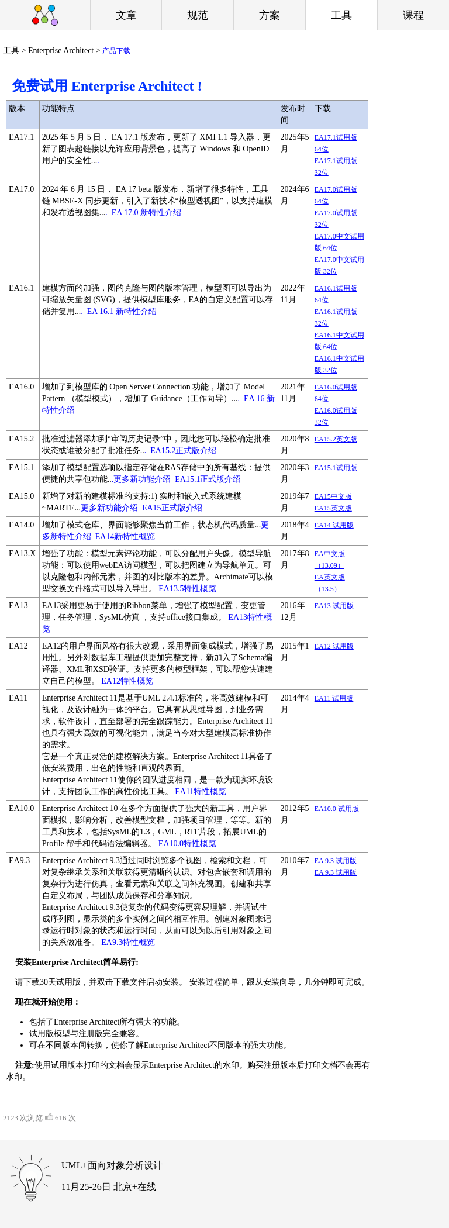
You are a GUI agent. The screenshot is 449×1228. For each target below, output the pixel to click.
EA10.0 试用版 (337, 809)
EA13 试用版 (334, 606)
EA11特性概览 (200, 791)
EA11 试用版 (334, 698)
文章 (126, 15)
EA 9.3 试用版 (336, 861)
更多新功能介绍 (109, 507)
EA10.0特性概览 (187, 843)
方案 (269, 15)
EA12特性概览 (127, 681)
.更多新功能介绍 (141, 479)
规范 (197, 15)
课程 (413, 15)
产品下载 (116, 51)
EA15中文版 (333, 496)
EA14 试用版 (334, 525)
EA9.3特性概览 (128, 942)
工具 (341, 15)
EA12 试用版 (334, 646)
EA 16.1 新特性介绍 (122, 311)
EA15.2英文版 (336, 439)
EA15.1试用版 (336, 468)
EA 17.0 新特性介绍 (146, 212)
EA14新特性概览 (125, 536)
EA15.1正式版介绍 (208, 479)
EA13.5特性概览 (187, 588)
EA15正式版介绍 (172, 507)
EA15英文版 (333, 508)
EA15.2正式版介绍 (183, 450)
